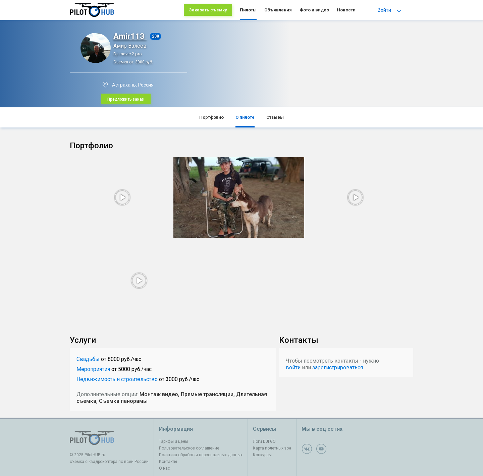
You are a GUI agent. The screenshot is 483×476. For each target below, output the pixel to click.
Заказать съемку (208, 9)
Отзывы (275, 117)
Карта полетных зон (272, 448)
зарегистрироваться (337, 367)
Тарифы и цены (173, 441)
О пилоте (245, 117)
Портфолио (211, 117)
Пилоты (248, 9)
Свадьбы (88, 359)
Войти (384, 10)
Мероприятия (93, 369)
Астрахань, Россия (133, 85)
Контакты (168, 461)
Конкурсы (262, 455)
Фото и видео (314, 9)
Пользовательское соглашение (189, 448)
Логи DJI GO (264, 441)
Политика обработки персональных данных (201, 455)
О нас (164, 468)
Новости (346, 9)
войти (293, 367)
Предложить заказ (125, 99)
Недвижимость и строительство (117, 379)
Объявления (278, 9)
